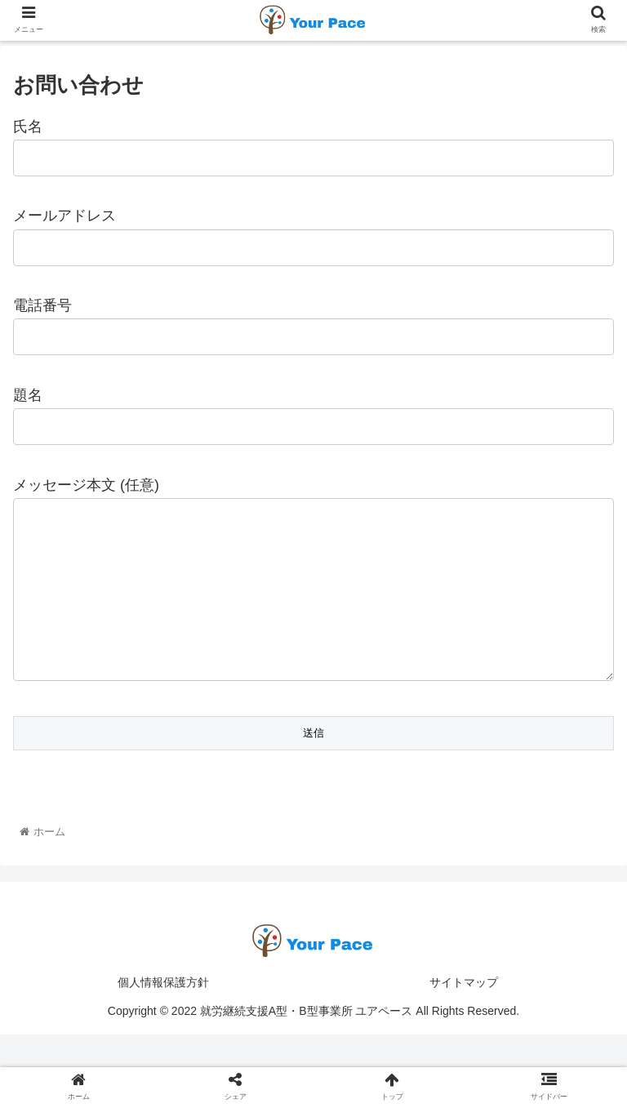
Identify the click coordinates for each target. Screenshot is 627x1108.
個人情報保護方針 (163, 1014)
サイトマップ (463, 1014)
